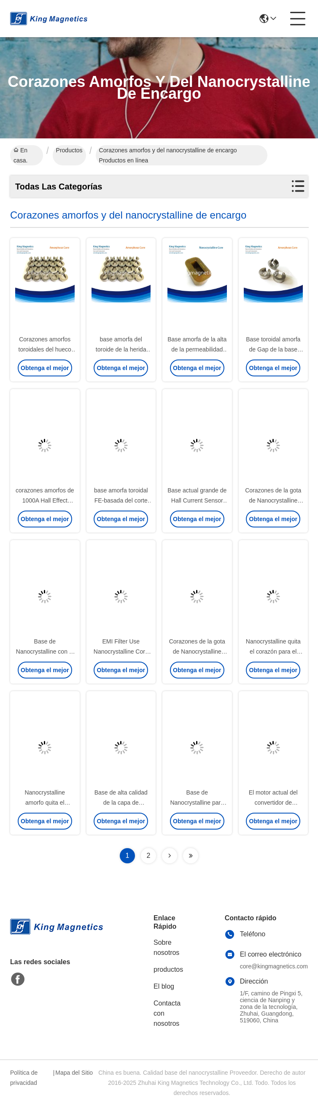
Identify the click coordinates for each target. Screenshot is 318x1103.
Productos (69, 150)
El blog (164, 986)
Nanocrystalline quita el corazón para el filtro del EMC (273, 651)
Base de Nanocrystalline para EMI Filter (197, 802)
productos (168, 969)
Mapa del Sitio (74, 1072)
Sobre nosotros (166, 947)
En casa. (20, 155)
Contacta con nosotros (167, 1013)
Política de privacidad (24, 1077)
